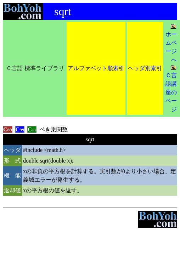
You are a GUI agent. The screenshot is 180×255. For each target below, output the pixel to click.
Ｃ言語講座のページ (171, 92)
